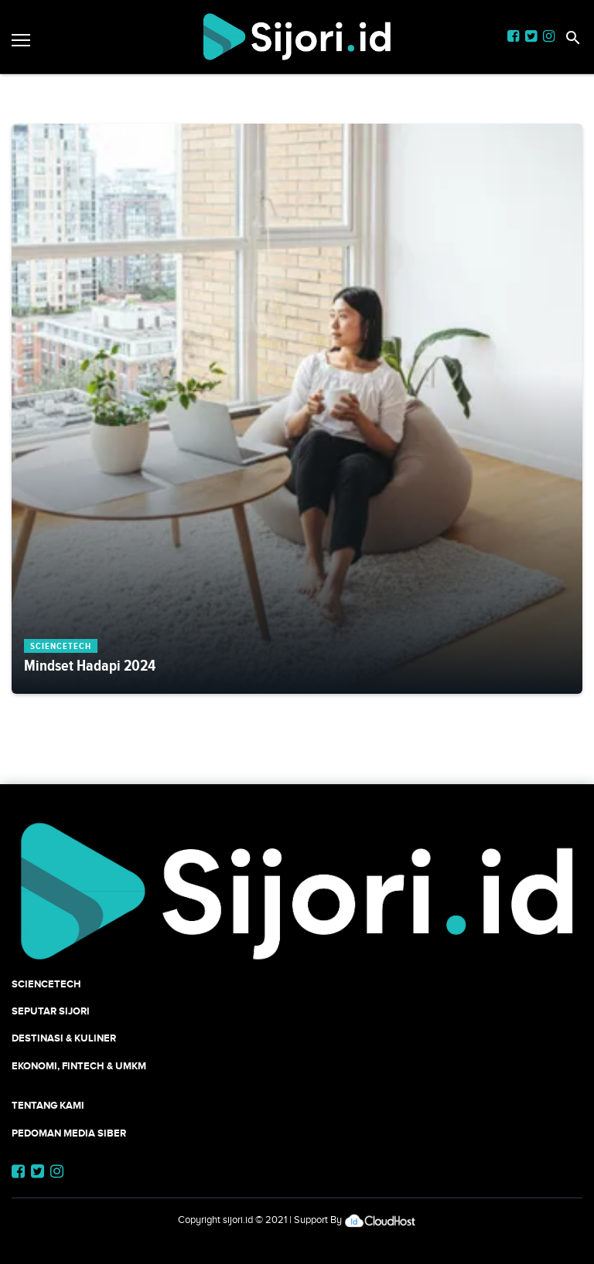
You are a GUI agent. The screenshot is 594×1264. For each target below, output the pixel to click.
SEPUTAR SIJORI (51, 1011)
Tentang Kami (48, 1105)
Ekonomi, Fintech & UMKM (79, 1066)
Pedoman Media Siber (69, 1133)
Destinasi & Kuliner (64, 1038)
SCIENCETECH (46, 984)
